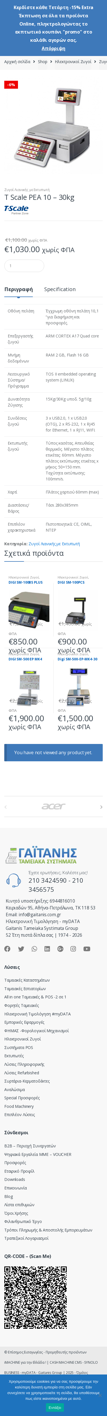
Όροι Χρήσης (16, 1213)
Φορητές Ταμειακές (21, 1005)
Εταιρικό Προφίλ (19, 1171)
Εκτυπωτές (14, 1055)
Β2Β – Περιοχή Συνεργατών (30, 1145)
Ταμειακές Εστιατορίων (25, 988)
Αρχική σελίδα (17, 61)
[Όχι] (100, 1395)
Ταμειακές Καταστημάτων (27, 980)
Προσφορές (15, 1162)
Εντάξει (55, 1407)
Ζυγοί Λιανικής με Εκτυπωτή (26, 189)
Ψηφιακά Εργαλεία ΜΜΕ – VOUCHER (37, 1154)
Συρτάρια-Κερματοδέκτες (27, 1081)
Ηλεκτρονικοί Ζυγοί (73, 61)
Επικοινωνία (15, 1188)
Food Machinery (19, 1106)
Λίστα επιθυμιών (19, 1204)
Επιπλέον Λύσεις (19, 1114)
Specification (60, 290)
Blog (8, 1196)
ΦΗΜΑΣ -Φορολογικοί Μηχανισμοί (36, 1030)
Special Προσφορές (22, 1097)
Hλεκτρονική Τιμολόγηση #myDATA (37, 1014)
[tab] (18, 291)
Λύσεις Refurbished (21, 1072)
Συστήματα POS (18, 1047)
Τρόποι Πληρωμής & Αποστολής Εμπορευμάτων (48, 1230)
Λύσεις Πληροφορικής (24, 1064)
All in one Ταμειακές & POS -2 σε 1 (35, 997)
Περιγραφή (18, 290)
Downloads (14, 1179)
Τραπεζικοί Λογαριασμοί (26, 1238)
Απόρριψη (53, 48)
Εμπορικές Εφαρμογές (24, 1022)
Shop (42, 61)
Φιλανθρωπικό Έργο (23, 1221)
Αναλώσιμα (14, 1089)
